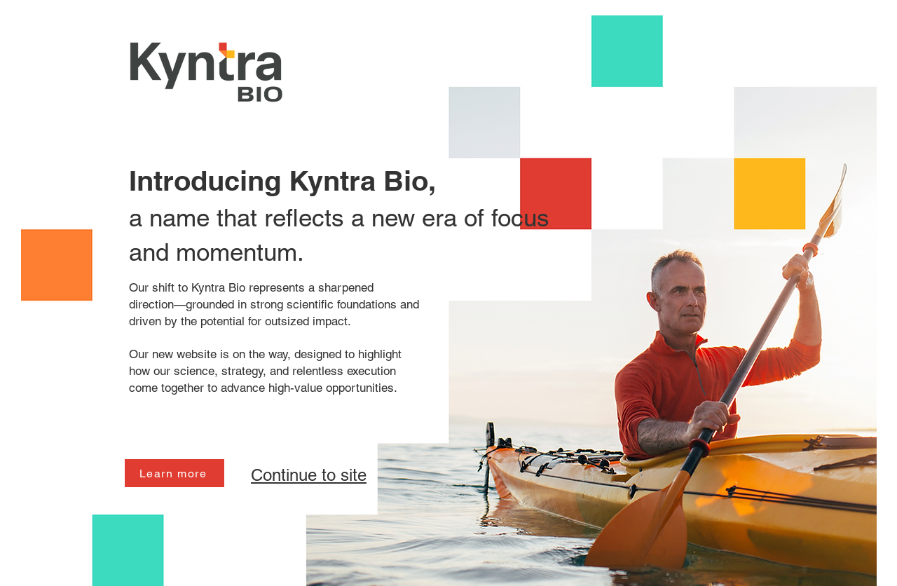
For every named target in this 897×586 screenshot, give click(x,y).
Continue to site (309, 474)
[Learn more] (174, 473)
